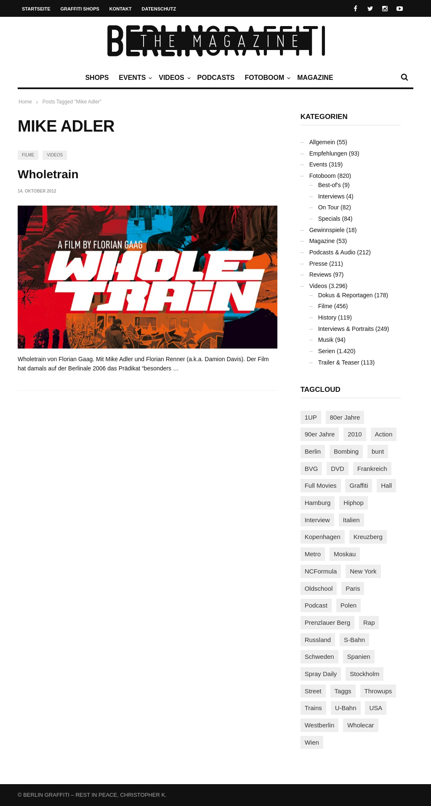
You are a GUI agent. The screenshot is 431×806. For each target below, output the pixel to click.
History (327, 317)
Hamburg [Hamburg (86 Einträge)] (318, 502)
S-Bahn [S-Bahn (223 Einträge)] (354, 639)
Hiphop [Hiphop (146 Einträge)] (353, 502)
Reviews (320, 274)
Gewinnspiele (327, 230)
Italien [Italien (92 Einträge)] (351, 519)
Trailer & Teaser (338, 362)
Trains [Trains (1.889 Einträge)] (313, 707)
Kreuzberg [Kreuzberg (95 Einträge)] (368, 536)
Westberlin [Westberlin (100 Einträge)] (320, 725)
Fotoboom (266, 78)
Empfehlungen (328, 153)
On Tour (328, 207)
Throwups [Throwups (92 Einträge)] (378, 691)
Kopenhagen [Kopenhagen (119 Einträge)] (323, 536)
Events (134, 78)
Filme (28, 155)
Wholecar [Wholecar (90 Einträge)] (360, 725)
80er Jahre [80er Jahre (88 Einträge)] (345, 417)
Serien (326, 351)
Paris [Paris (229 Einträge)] (353, 588)
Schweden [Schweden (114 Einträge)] (319, 656)
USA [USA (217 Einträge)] (375, 707)
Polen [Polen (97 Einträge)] (349, 605)
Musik (326, 339)
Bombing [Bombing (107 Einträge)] (346, 451)
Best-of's (329, 185)
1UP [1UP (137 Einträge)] (311, 417)
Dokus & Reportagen (345, 295)
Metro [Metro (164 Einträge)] (313, 554)
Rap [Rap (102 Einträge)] (369, 622)
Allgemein (322, 142)
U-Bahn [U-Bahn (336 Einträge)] (346, 707)
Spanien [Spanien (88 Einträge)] (358, 656)
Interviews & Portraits (346, 328)
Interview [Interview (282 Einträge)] (317, 519)
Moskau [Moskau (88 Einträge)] (345, 554)
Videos (173, 78)
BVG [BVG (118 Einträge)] (311, 468)
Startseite (36, 8)
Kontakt (120, 8)
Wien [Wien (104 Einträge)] (312, 742)
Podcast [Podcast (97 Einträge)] (316, 605)
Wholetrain (48, 174)
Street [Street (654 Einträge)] (313, 691)
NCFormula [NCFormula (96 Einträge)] (321, 571)
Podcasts (216, 77)
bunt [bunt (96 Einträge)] (378, 451)
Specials (329, 218)
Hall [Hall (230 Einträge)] (386, 485)
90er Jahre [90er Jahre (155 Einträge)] (320, 434)
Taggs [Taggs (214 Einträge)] (343, 691)
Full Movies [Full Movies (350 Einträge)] (321, 485)
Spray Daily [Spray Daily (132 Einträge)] (321, 673)
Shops (97, 77)
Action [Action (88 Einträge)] (384, 434)
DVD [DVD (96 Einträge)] (337, 468)
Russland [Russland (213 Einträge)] (318, 639)
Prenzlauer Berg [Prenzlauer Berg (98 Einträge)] (327, 622)
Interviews (331, 196)
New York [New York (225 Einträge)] (363, 571)
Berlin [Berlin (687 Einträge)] (313, 451)
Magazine (315, 77)
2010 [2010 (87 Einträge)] (355, 434)
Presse (318, 263)
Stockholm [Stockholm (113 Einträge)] (364, 673)
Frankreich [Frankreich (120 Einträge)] (372, 468)
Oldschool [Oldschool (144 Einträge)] (319, 588)
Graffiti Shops (80, 8)
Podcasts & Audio (332, 252)
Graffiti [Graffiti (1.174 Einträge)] (358, 485)
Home (25, 102)
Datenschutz (159, 8)
